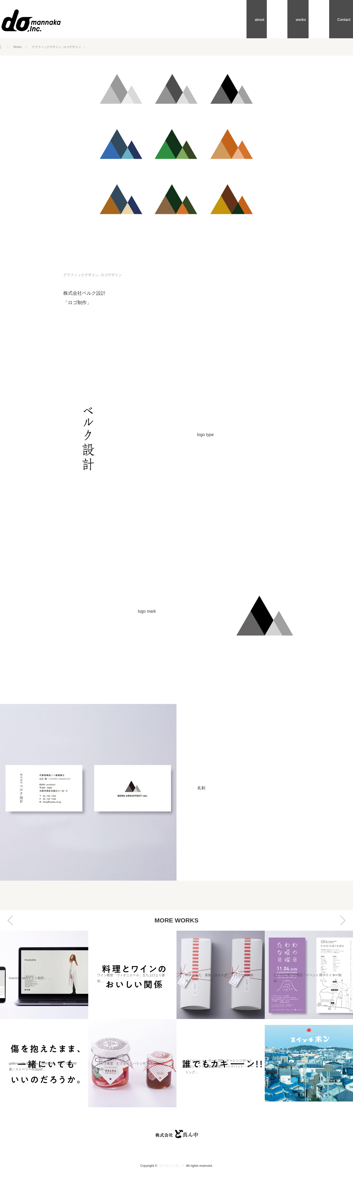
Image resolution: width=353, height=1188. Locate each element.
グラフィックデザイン (51, 47)
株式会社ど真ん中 (172, 1165)
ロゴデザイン (81, 47)
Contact (346, 19)
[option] (44, 1019)
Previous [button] (10, 920)
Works (18, 47)
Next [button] (342, 920)
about (284, 19)
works (314, 19)
